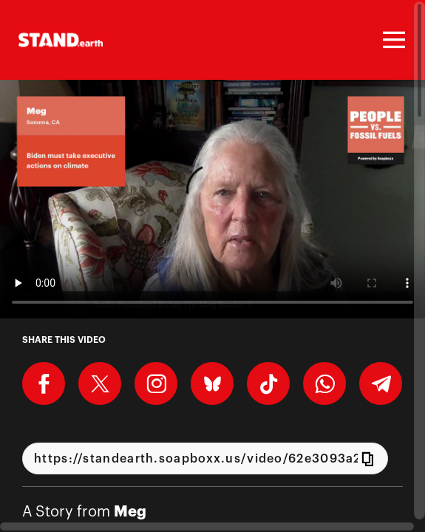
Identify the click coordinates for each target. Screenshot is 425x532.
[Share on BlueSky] (212, 383)
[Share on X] (99, 383)
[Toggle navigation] (392, 40)
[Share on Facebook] (43, 383)
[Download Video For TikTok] (268, 383)
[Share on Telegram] (380, 383)
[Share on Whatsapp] (324, 383)
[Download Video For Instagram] (156, 383)
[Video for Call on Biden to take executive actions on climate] (212, 199)
